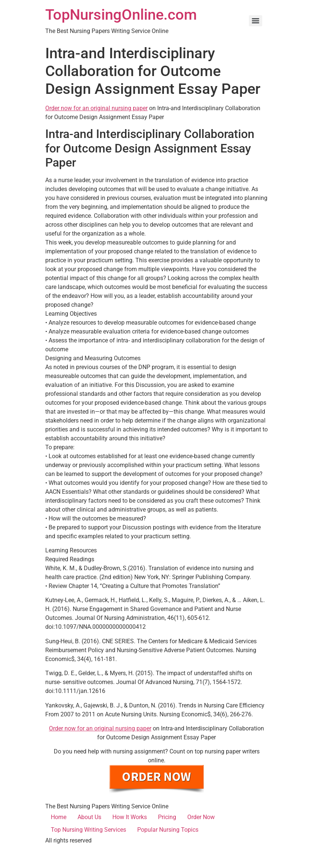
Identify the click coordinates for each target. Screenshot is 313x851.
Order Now (201, 817)
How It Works (129, 817)
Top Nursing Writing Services (88, 829)
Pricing (167, 817)
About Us (89, 817)
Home (58, 817)
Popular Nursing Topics (167, 829)
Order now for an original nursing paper (96, 108)
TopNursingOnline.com (121, 14)
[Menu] (255, 20)
